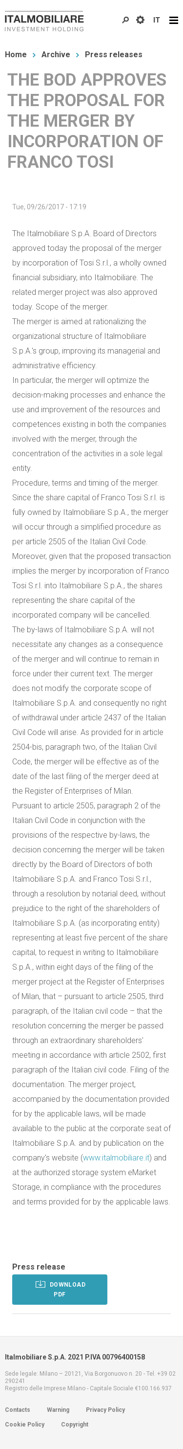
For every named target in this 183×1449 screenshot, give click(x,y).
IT (156, 20)
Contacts (17, 1410)
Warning (58, 1410)
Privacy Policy (105, 1410)
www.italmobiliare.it (116, 1157)
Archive (55, 54)
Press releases (113, 54)
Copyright (74, 1424)
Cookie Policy (24, 1424)
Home (16, 54)
